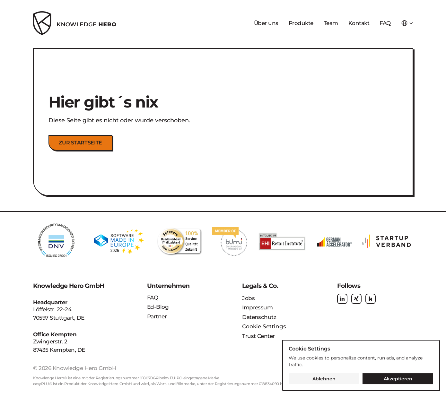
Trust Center (258, 336)
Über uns (266, 23)
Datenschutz (259, 317)
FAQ (385, 23)
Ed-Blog (158, 307)
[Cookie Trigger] (264, 327)
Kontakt (358, 23)
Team (331, 23)
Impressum (257, 307)
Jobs (248, 298)
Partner (157, 316)
